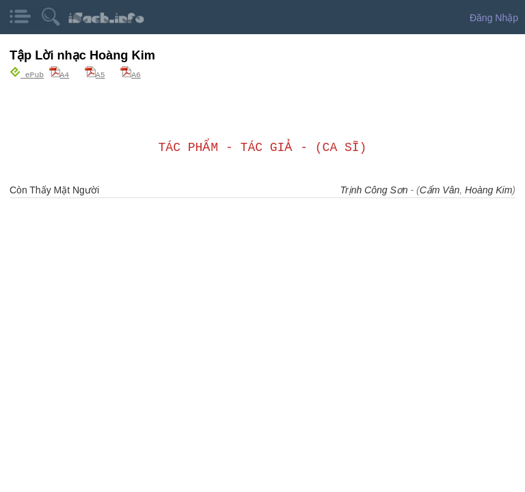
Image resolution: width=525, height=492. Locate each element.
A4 (59, 74)
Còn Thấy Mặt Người (54, 189)
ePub (27, 74)
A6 (130, 74)
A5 (95, 74)
